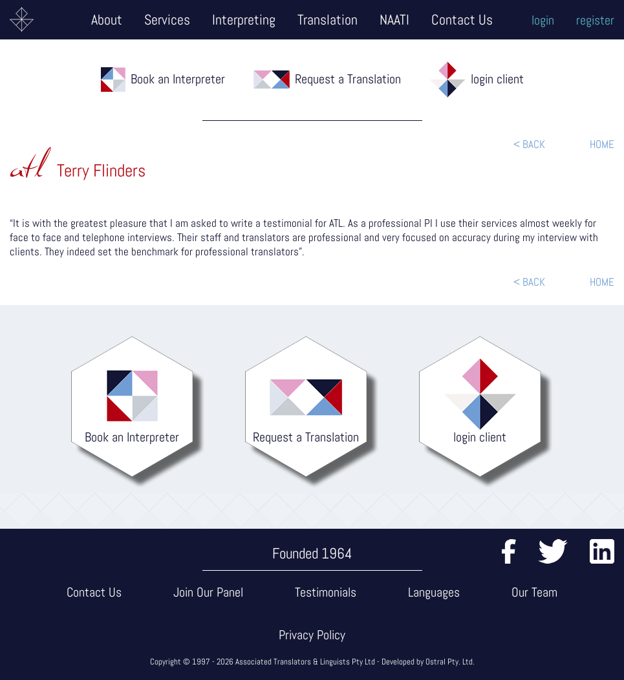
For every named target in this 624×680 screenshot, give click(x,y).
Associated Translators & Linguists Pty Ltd (305, 661)
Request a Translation (348, 78)
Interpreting (243, 19)
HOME (602, 144)
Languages (434, 592)
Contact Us (462, 19)
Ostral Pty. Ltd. (450, 661)
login (543, 20)
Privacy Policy (312, 634)
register (595, 20)
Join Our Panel (208, 592)
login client (497, 78)
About (106, 19)
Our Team (534, 592)
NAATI (394, 19)
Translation (327, 19)
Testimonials (325, 592)
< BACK (529, 144)
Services (167, 19)
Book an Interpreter (178, 78)
